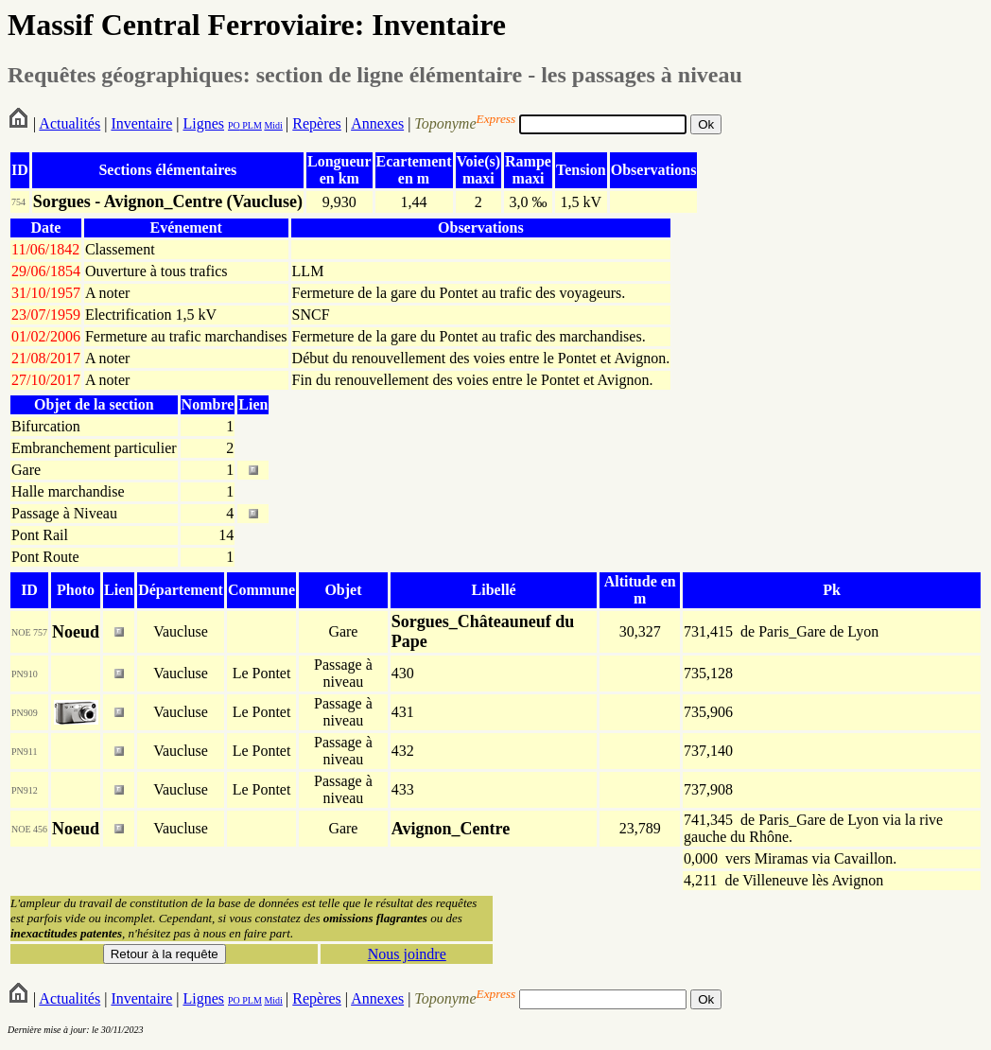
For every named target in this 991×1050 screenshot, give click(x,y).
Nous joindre (407, 954)
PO (234, 125)
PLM (251, 125)
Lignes (203, 123)
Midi (273, 125)
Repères (316, 123)
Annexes (377, 123)
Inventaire (141, 123)
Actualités (69, 123)
